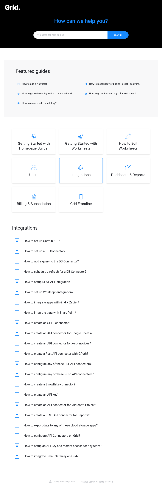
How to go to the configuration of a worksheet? (44, 93)
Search (118, 35)
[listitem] (34, 141)
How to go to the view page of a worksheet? (110, 93)
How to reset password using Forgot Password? (112, 83)
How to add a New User (32, 83)
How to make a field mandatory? (36, 103)
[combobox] (70, 35)
